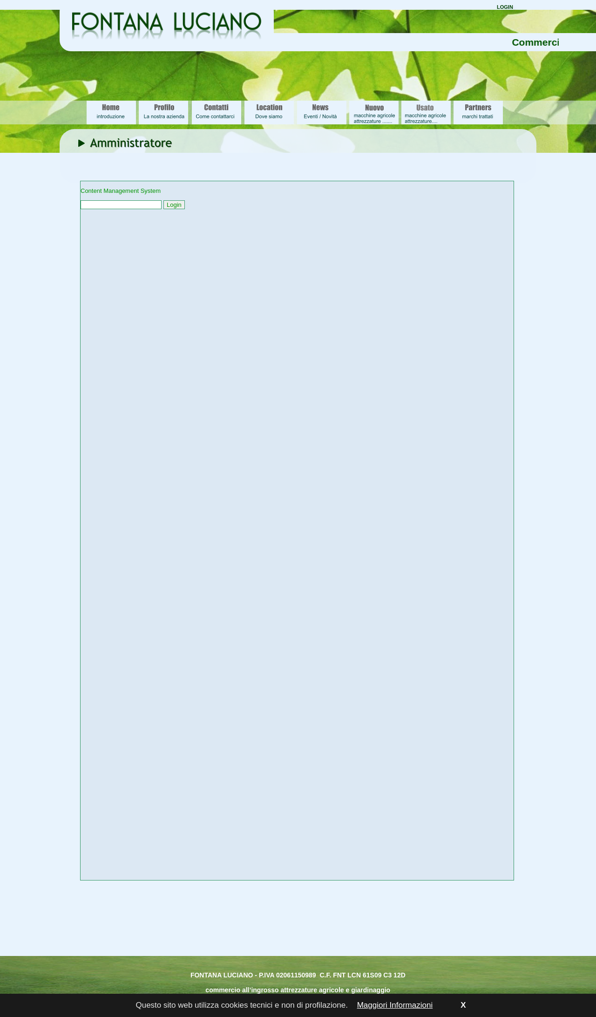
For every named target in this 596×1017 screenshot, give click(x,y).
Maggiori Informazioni (395, 1005)
